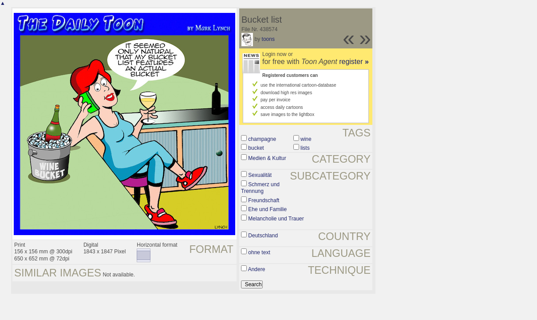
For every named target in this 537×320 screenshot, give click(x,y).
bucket (256, 148)
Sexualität (260, 175)
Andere (256, 269)
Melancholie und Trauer (276, 219)
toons (268, 39)
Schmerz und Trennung (260, 188)
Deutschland (263, 235)
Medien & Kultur (267, 158)
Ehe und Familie (267, 209)
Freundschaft (263, 200)
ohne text (259, 252)
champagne (262, 139)
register (354, 61)
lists (305, 148)
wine (306, 139)
